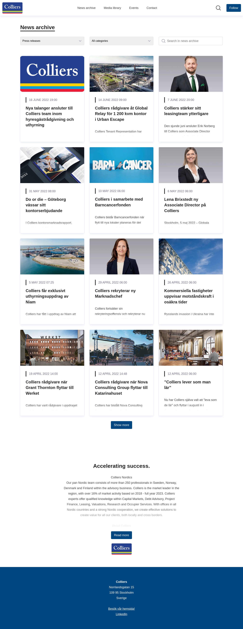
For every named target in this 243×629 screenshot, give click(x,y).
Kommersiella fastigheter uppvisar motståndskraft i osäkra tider (189, 296)
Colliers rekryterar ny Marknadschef (115, 293)
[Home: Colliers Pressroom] (12, 8)
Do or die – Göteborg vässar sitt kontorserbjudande (46, 205)
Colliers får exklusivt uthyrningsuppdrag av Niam (47, 296)
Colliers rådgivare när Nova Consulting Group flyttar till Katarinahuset (121, 388)
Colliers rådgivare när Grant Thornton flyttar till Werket (50, 388)
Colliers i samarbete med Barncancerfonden (119, 202)
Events (134, 8)
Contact (152, 8)
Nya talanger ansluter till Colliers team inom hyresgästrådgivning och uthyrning (50, 116)
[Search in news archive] (191, 41)
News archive (86, 8)
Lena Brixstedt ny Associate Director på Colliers (185, 205)
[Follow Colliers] (233, 8)
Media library (112, 8)
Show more (121, 425)
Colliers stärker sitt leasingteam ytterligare (186, 111)
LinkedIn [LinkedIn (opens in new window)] (121, 614)
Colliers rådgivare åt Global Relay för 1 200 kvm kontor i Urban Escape (121, 114)
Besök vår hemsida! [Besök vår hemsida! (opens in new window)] (121, 608)
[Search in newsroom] (218, 8)
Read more (121, 535)
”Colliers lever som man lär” (187, 385)
